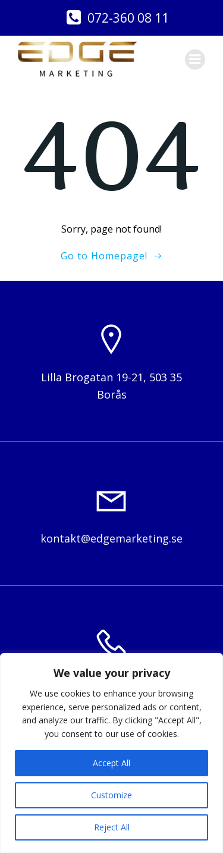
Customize (111, 795)
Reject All (112, 827)
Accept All (111, 763)
